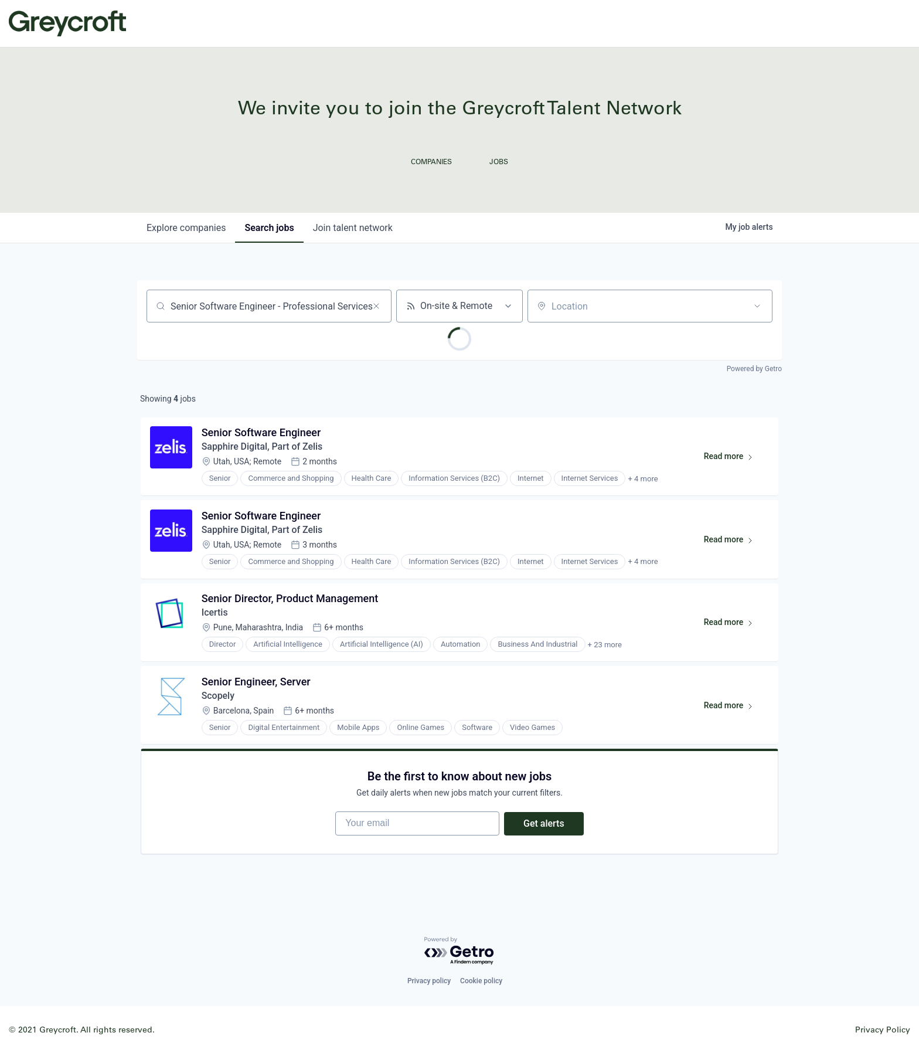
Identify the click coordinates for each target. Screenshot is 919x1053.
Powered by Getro (754, 369)
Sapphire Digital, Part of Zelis (263, 447)
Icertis (215, 613)
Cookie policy (481, 981)
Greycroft (67, 23)
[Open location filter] (757, 306)
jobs (269, 227)
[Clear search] (376, 306)
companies (186, 227)
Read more (733, 459)
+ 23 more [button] (605, 645)
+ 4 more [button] (643, 479)
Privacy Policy (882, 1029)
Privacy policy (429, 981)
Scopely (218, 696)
